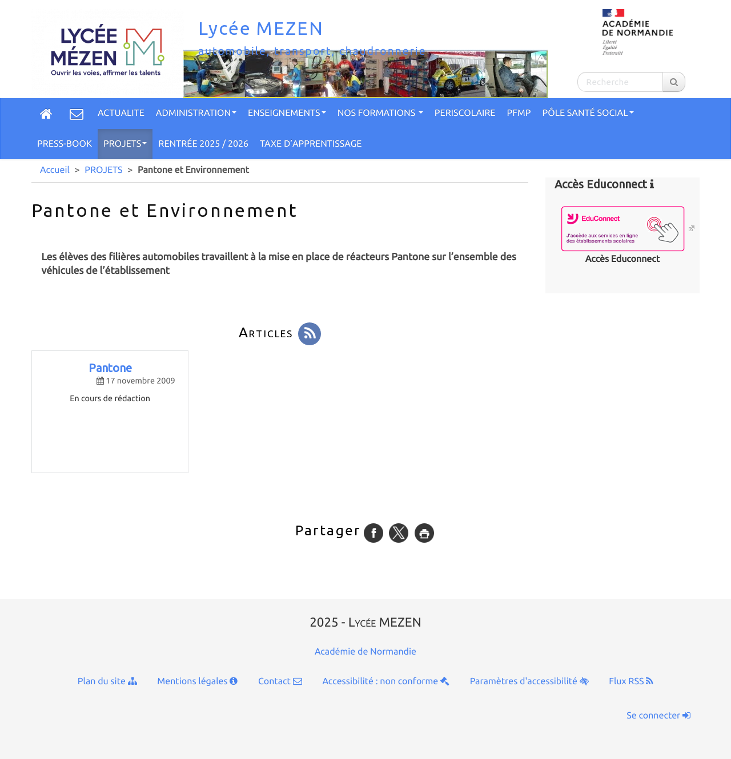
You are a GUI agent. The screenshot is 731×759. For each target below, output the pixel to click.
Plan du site (107, 681)
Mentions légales (197, 681)
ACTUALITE (121, 113)
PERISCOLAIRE (465, 113)
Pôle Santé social (587, 113)
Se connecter (658, 715)
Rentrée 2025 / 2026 (203, 144)
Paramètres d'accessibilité (529, 681)
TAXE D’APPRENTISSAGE (311, 144)
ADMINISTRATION (196, 113)
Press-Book (64, 144)
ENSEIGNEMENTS (287, 113)
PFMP (519, 113)
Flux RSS (631, 681)
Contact (280, 681)
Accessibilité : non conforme (385, 681)
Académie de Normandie (365, 652)
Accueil (55, 170)
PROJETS (125, 144)
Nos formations (380, 113)
